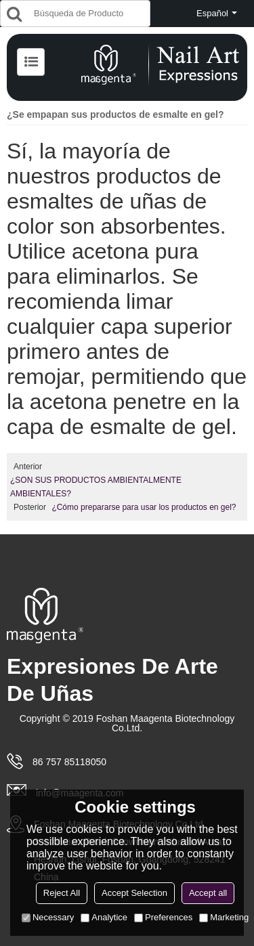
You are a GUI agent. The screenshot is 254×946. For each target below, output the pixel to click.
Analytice (104, 917)
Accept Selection (134, 893)
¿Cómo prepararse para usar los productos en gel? (143, 507)
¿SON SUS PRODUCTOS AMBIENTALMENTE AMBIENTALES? (96, 486)
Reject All (61, 893)
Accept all (208, 893)
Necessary (48, 917)
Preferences (163, 917)
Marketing (224, 917)
